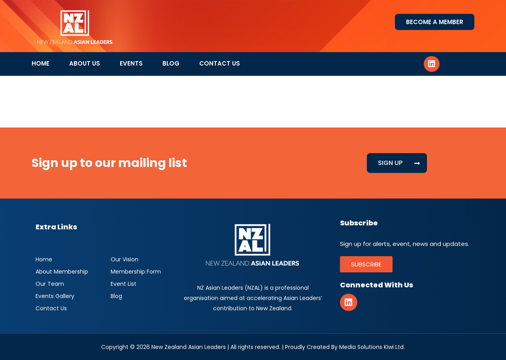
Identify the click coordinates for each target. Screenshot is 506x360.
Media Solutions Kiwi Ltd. (372, 347)
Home (40, 63)
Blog (170, 63)
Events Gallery (55, 296)
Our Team (50, 284)
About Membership (62, 272)
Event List (123, 284)
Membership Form (136, 272)
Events (131, 63)
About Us (84, 63)
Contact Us (219, 63)
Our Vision (124, 259)
